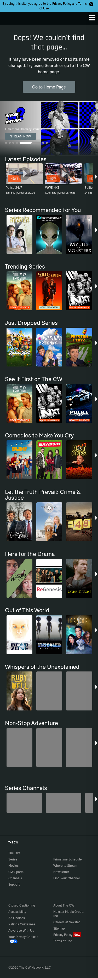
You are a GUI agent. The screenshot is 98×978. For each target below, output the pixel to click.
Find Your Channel (66, 878)
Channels (15, 878)
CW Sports (16, 872)
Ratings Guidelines (21, 924)
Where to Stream (65, 866)
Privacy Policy (61, 3)
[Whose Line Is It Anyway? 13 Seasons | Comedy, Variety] (49, 128)
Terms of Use (62, 941)
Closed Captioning (21, 905)
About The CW (63, 905)
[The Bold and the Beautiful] (63, 803)
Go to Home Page (49, 87)
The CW (9, 17)
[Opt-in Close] (91, 4)
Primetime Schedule (67, 859)
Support (14, 884)
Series (12, 859)
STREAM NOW (20, 136)
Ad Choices (16, 918)
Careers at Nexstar (66, 922)
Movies (13, 866)
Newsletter (61, 872)
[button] (96, 179)
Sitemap (59, 928)
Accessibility (17, 912)
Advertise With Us (21, 930)
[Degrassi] (24, 803)
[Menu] (92, 18)
